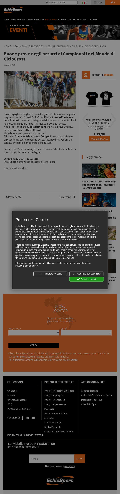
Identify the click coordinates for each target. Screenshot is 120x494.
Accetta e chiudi (86, 279)
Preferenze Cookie (50, 273)
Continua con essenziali (86, 273)
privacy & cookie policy (26, 266)
